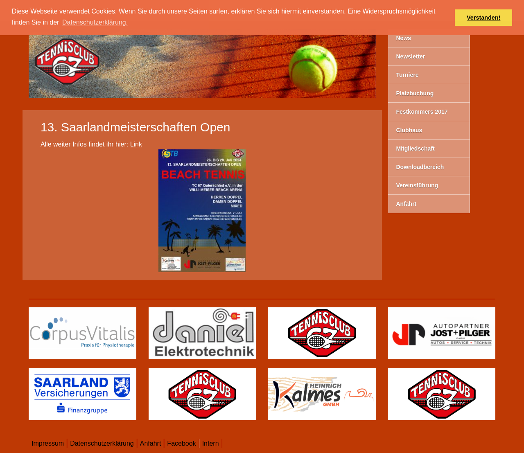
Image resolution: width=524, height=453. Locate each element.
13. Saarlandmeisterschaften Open (135, 127)
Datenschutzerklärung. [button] (95, 22)
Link (136, 144)
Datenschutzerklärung (102, 443)
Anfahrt (150, 443)
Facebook (181, 443)
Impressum (48, 443)
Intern (210, 443)
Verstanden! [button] (483, 17)
